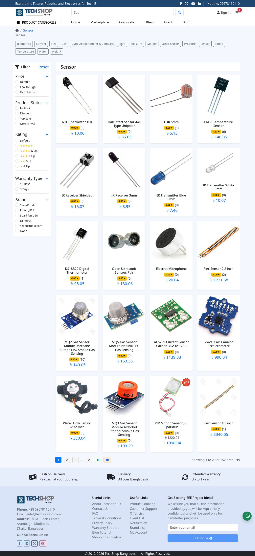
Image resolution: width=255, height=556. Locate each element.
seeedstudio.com (31, 226)
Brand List (137, 527)
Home (75, 22)
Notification (138, 523)
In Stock (25, 108)
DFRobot (25, 220)
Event (168, 22)
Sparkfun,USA (29, 215)
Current (41, 44)
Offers (149, 22)
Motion (152, 44)
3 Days (24, 189)
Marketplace (99, 22)
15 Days (25, 184)
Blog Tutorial (101, 532)
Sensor (205, 44)
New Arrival (27, 124)
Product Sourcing (142, 504)
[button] (247, 516)
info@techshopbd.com (43, 514)
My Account (138, 532)
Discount (26, 113)
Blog (186, 22)
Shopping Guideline (107, 537)
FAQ (95, 513)
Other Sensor (170, 44)
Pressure (190, 44)
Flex (53, 44)
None (23, 231)
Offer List (137, 513)
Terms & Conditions (106, 518)
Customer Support (143, 508)
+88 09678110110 (41, 509)
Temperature (25, 51)
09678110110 (229, 3)
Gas (63, 44)
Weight (56, 51)
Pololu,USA (27, 210)
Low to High (28, 87)
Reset (43, 67)
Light (122, 44)
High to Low (28, 92)
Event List (137, 518)
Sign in (224, 12)
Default (25, 82)
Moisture (136, 44)
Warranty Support (105, 527)
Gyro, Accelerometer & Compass (93, 44)
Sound (219, 44)
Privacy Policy (102, 523)
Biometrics (24, 44)
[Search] (122, 12)
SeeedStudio (28, 205)
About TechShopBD (106, 504)
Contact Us (100, 508)
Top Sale (25, 118)
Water (43, 51)
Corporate (126, 22)
